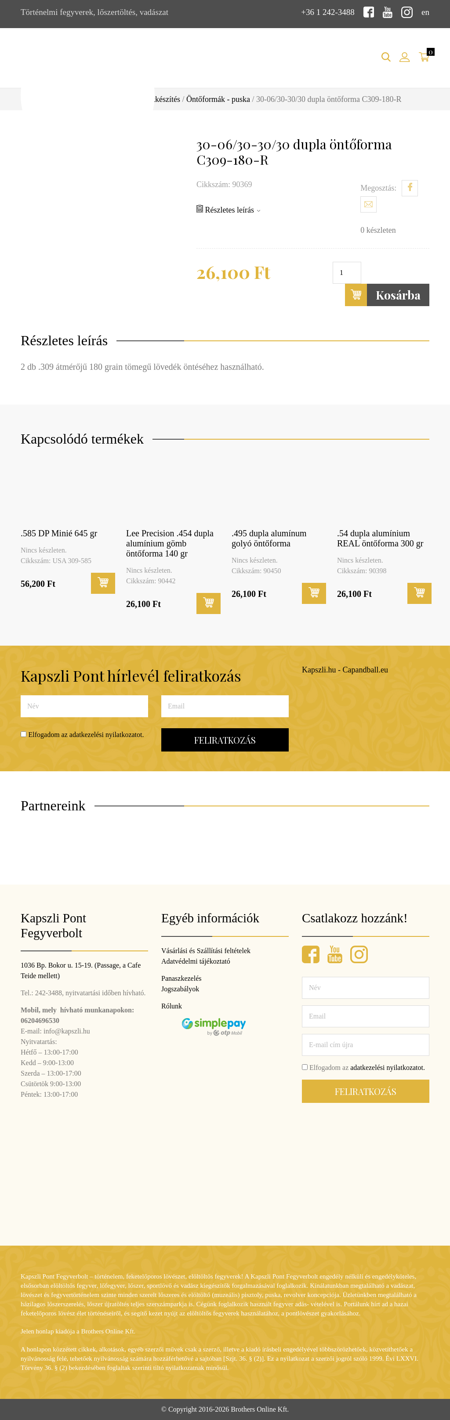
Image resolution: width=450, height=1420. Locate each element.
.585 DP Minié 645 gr (59, 533)
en (425, 12)
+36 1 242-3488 (328, 12)
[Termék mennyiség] (347, 273)
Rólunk (171, 1006)
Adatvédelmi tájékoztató (195, 961)
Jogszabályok (180, 989)
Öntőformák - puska (218, 99)
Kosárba (383, 295)
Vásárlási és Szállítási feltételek (205, 950)
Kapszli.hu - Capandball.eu (345, 669)
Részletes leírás (228, 209)
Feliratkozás (225, 740)
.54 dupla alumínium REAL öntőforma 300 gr (380, 538)
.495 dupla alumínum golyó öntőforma (269, 538)
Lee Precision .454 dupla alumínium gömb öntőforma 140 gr (170, 543)
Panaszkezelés (181, 978)
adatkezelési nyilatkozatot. (106, 734)
